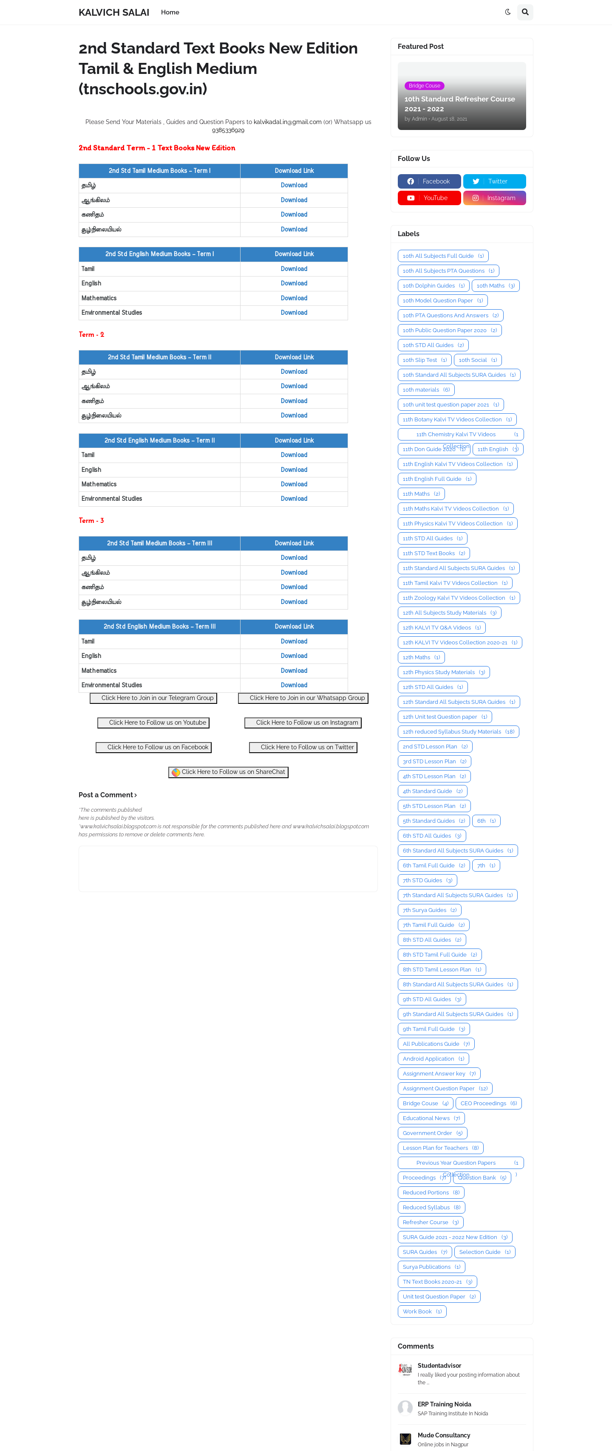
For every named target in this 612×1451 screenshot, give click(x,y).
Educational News (431, 1118)
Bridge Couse (425, 1103)
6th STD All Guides (432, 835)
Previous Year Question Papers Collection (467, 1163)
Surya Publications (431, 1267)
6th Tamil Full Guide (434, 865)
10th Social (478, 360)
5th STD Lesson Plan (434, 806)
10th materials (426, 389)
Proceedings (424, 1177)
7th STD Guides (427, 880)
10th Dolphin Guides (434, 285)
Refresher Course (431, 1222)
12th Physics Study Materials (444, 672)
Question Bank (482, 1177)
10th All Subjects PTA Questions (448, 271)
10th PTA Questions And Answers (451, 315)
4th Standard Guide (432, 791)
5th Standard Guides (434, 821)
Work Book (422, 1311)
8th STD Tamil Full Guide (440, 954)
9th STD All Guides (432, 999)
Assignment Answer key (439, 1073)
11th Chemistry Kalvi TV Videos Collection (467, 434)
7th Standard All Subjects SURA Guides (458, 895)
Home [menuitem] (170, 12)
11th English (498, 449)
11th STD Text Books (434, 553)
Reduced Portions (431, 1192)
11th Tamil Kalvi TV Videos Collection (455, 583)
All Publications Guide (436, 1044)
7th (486, 865)
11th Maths (421, 494)
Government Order (432, 1133)
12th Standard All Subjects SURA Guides (459, 702)
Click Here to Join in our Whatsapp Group (303, 697)
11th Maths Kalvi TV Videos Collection (456, 508)
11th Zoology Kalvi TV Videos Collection (459, 598)
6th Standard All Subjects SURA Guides (458, 850)
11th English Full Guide (437, 479)
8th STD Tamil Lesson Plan (442, 969)
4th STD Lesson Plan (434, 776)
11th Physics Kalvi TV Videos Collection (458, 523)
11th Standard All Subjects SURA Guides (459, 568)
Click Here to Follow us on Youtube (153, 722)
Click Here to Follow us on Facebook (153, 747)
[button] (508, 12)
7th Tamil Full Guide (434, 925)
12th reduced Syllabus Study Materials (458, 731)
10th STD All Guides (433, 345)
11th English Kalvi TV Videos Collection (458, 464)
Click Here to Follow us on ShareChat (228, 772)
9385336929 (228, 130)
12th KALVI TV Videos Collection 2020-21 (460, 642)
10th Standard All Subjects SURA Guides (459, 375)
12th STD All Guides (433, 687)
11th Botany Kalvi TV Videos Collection (457, 419)
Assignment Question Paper (445, 1088)
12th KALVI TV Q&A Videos (442, 627)
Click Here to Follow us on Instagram (303, 722)
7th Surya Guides (429, 910)
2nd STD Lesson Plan (435, 746)
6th (486, 821)
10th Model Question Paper (443, 300)
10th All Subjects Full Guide (443, 256)
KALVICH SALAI (114, 12)
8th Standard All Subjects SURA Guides (458, 984)
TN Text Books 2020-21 (437, 1281)
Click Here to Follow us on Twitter (303, 747)
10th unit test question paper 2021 (451, 404)
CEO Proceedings (489, 1103)
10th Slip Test (425, 360)
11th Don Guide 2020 (434, 449)
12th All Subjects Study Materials (449, 612)
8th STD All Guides (432, 940)
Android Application (433, 1058)
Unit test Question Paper (439, 1296)
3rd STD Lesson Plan (434, 761)
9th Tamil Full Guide (434, 1029)
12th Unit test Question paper (445, 717)
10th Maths (496, 285)
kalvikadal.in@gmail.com (288, 122)
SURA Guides (425, 1252)
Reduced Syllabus (431, 1207)
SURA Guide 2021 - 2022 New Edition (455, 1237)
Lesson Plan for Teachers (441, 1148)
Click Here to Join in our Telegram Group (153, 697)
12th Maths (421, 657)
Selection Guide (484, 1252)
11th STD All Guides (432, 538)
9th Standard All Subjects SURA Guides (458, 1014)
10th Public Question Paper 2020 (450, 330)
